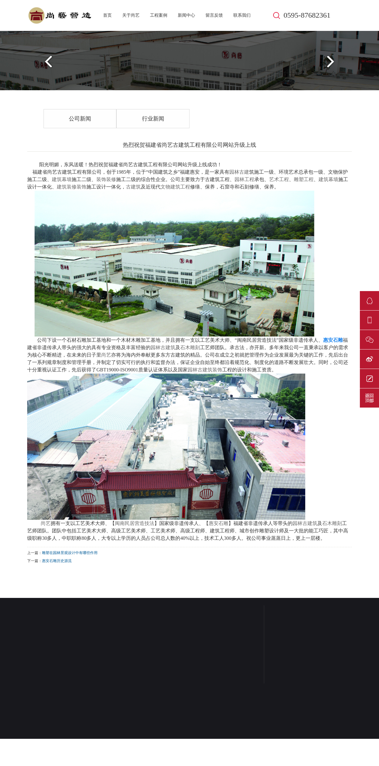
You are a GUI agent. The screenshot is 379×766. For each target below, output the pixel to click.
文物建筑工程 (175, 186)
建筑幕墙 (62, 179)
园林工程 (244, 179)
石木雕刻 (190, 347)
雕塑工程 (304, 179)
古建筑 (133, 186)
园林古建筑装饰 (205, 369)
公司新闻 (80, 119)
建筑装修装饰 (71, 186)
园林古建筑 (163, 347)
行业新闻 (153, 119)
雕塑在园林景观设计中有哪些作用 (70, 553)
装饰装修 (106, 179)
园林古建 (239, 172)
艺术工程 (279, 179)
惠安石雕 (218, 523)
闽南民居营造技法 (134, 523)
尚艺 (106, 355)
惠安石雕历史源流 (57, 561)
